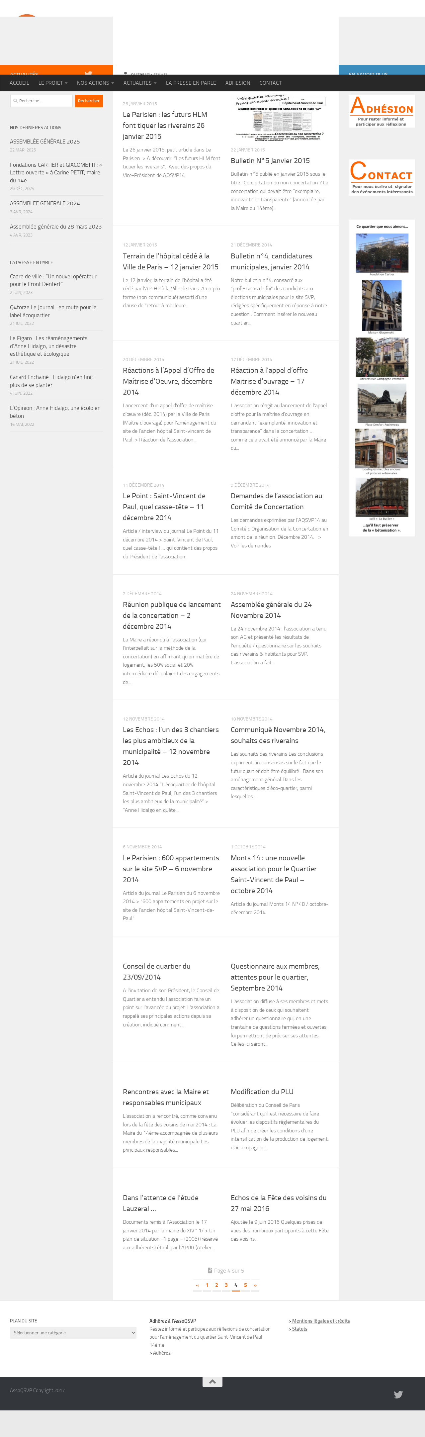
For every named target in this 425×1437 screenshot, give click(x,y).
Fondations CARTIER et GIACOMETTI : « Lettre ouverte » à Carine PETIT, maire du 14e (56, 199)
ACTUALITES (138, 83)
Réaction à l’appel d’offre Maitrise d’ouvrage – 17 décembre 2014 (269, 408)
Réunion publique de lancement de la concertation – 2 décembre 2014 (172, 642)
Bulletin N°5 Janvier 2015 (270, 187)
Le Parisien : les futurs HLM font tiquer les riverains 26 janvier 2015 (165, 152)
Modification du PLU (262, 1118)
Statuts (299, 1356)
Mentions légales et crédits (320, 1348)
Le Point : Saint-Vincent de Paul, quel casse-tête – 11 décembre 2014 (164, 533)
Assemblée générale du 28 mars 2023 (56, 253)
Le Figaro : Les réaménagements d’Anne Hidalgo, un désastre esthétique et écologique (49, 372)
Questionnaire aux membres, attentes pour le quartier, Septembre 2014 (275, 1004)
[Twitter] (88, 101)
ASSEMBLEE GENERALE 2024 (45, 230)
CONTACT (271, 83)
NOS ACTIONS (93, 83)
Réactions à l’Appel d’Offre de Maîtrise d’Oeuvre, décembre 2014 (168, 408)
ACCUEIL (19, 83)
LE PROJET (51, 83)
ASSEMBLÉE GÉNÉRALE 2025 (45, 168)
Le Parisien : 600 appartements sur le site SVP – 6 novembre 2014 (171, 895)
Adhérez (161, 1380)
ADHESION (237, 83)
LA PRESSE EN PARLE (191, 83)
